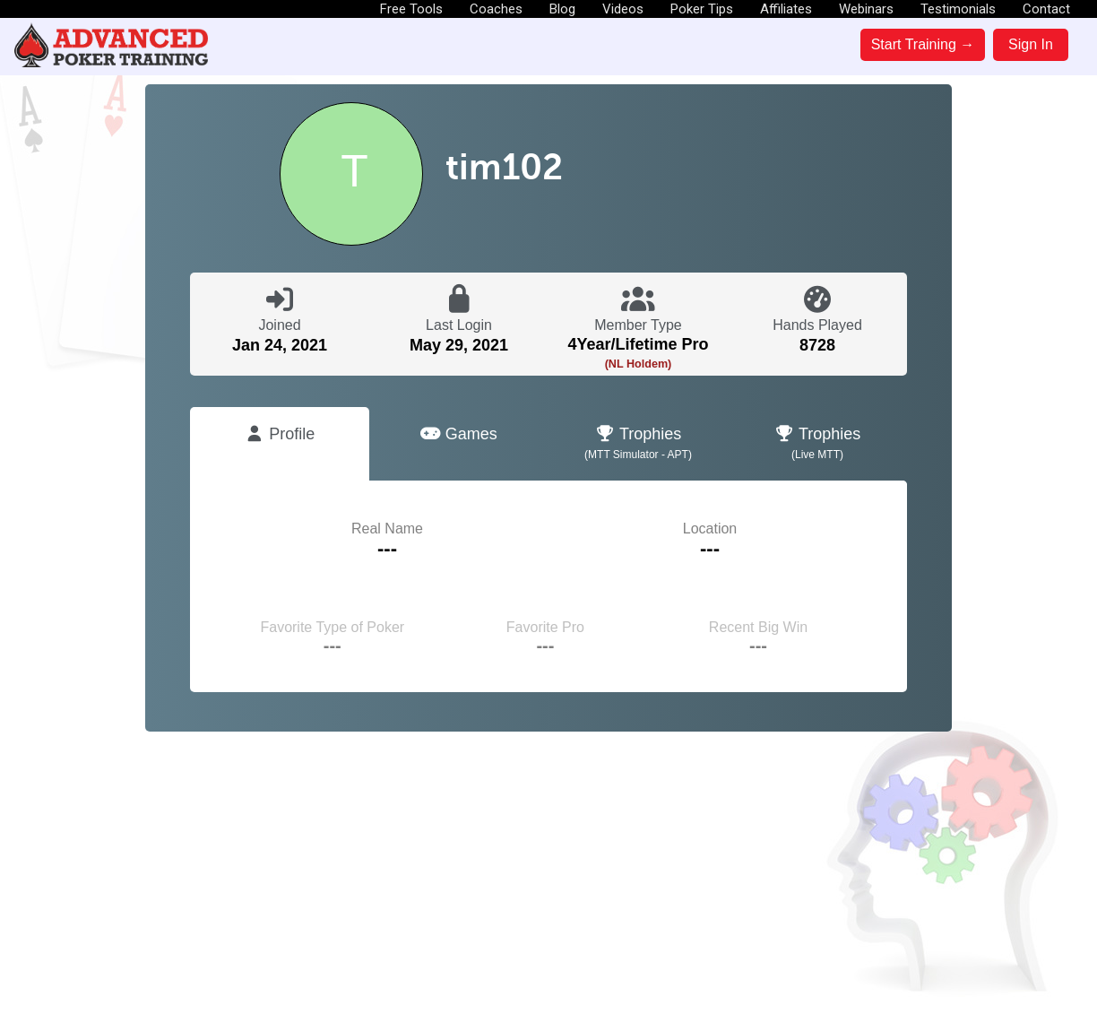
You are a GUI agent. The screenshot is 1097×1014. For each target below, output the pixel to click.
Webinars (866, 9)
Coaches (496, 9)
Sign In (1030, 44)
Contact (1046, 9)
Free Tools (411, 9)
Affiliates (786, 9)
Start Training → (923, 44)
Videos (623, 9)
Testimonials (958, 9)
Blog (562, 9)
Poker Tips (701, 9)
